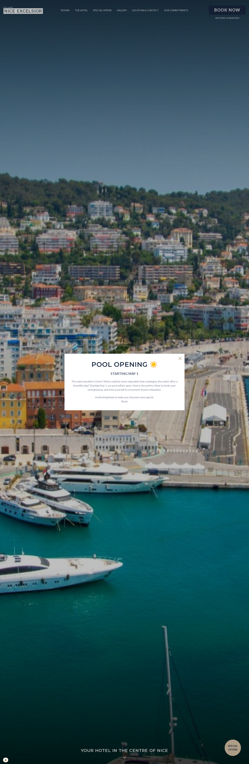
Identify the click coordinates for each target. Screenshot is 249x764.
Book (124, 401)
